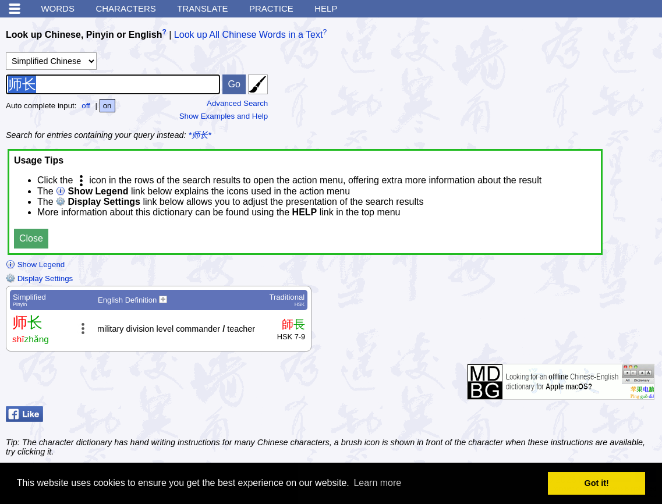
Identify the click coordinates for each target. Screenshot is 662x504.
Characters (125, 8)
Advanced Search (237, 103)
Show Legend (35, 264)
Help (325, 8)
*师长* (200, 135)
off (86, 105)
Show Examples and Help (223, 116)
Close (31, 238)
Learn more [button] (377, 483)
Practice (271, 8)
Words (58, 8)
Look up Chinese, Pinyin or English (84, 35)
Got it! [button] (597, 483)
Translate (202, 8)
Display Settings (39, 278)
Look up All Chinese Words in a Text (248, 35)
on (107, 105)
